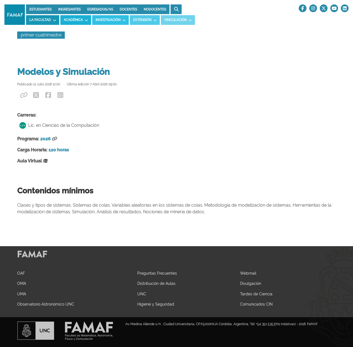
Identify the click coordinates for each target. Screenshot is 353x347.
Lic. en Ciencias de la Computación (59, 125)
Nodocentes (155, 9)
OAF (21, 273)
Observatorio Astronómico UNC (45, 304)
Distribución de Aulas (156, 283)
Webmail (248, 273)
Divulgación (250, 283)
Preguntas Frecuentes (157, 273)
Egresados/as (100, 9)
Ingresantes (69, 9)
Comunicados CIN (256, 304)
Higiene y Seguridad (155, 304)
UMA (21, 293)
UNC (141, 293)
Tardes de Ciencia (256, 293)
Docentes (128, 9)
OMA (21, 283)
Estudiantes (40, 9)
